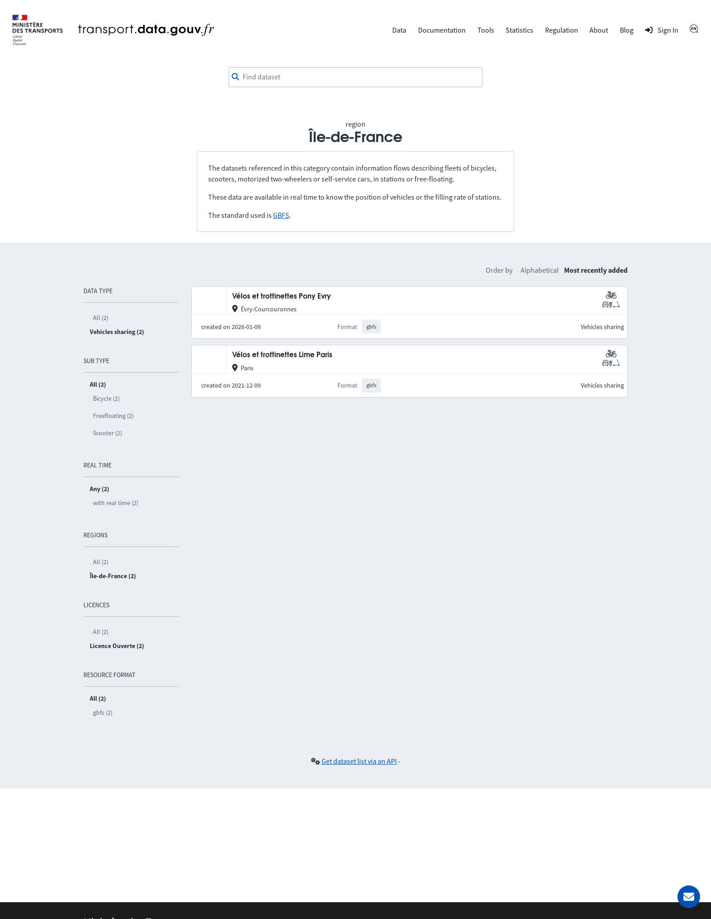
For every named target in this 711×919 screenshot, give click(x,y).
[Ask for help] (688, 896)
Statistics (519, 29)
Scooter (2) (107, 433)
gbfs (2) (102, 712)
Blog (626, 29)
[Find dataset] (355, 77)
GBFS (281, 215)
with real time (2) (115, 503)
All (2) (100, 318)
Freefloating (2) (113, 416)
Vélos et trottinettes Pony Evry (281, 296)
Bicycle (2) (106, 398)
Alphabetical (540, 270)
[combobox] (355, 77)
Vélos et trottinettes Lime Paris (282, 355)
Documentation (442, 29)
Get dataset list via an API (359, 761)
